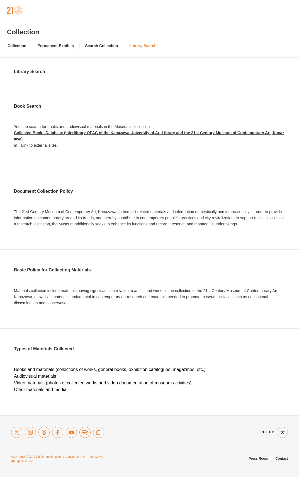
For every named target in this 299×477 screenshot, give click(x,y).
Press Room (258, 459)
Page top (267, 432)
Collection (23, 32)
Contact (281, 459)
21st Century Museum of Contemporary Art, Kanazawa (15, 10)
